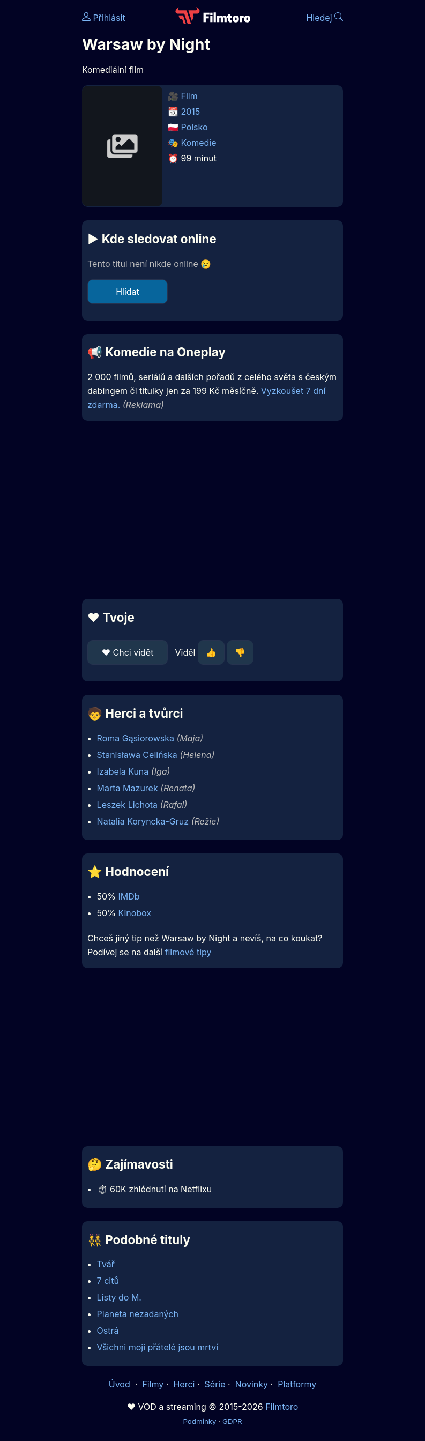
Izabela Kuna (123, 771)
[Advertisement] (212, 510)
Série (215, 1384)
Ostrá (108, 1330)
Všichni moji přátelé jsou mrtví (157, 1347)
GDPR (232, 1421)
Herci (184, 1384)
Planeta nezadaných (137, 1314)
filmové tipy (188, 952)
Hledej (324, 17)
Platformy (297, 1384)
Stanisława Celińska (137, 754)
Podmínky (199, 1421)
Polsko (194, 127)
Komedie (199, 142)
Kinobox (134, 913)
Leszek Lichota (127, 804)
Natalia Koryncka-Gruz (143, 821)
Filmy (152, 1384)
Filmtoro (281, 1406)
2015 (190, 111)
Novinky (251, 1384)
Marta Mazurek (127, 788)
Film (189, 96)
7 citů (108, 1280)
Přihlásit (103, 17)
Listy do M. (119, 1297)
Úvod (120, 1384)
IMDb (128, 896)
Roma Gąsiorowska (135, 738)
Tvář (106, 1264)
